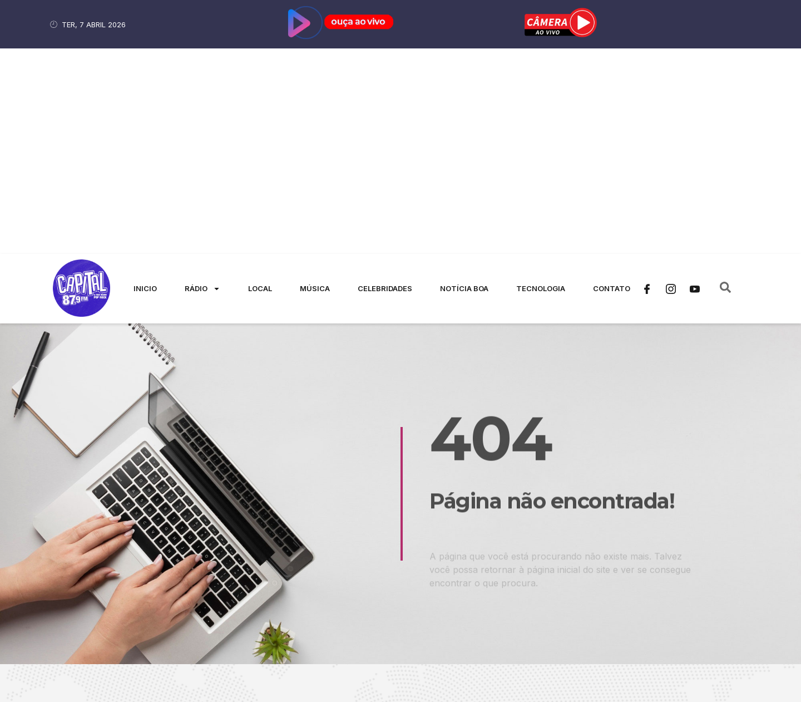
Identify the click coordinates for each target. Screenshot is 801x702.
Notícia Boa (464, 82)
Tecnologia (540, 82)
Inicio (145, 82)
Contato (611, 82)
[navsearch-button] (725, 83)
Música (315, 82)
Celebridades (385, 82)
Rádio (202, 83)
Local (260, 82)
